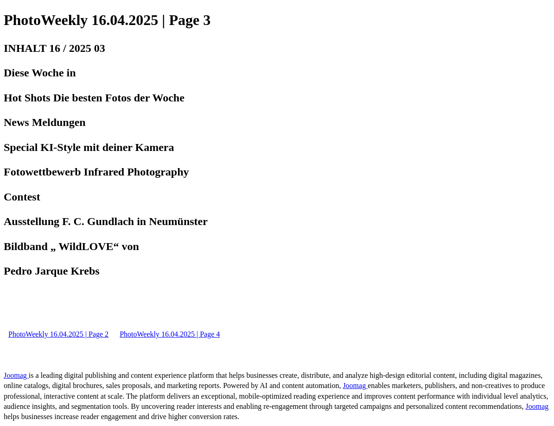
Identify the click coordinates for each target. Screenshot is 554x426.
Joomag (16, 375)
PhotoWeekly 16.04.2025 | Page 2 (58, 334)
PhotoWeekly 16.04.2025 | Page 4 (170, 334)
